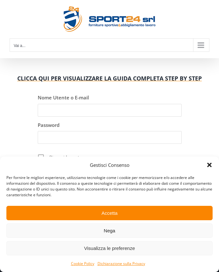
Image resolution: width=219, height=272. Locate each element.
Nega (109, 230)
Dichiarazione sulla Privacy (121, 263)
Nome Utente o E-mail (63, 97)
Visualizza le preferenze (109, 248)
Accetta (109, 213)
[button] (209, 165)
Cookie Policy (82, 263)
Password (48, 125)
